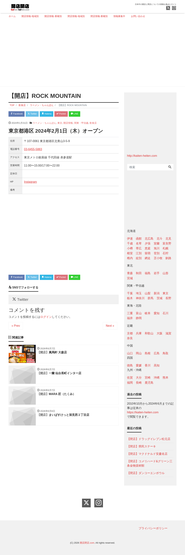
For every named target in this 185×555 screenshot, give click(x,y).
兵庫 (139, 333)
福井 (130, 318)
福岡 (130, 382)
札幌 (165, 248)
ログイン (46, 319)
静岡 (139, 318)
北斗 (159, 238)
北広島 (149, 238)
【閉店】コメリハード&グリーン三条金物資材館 (149, 463)
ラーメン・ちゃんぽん (44, 123)
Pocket (67, 114)
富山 (139, 313)
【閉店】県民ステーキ (141, 446)
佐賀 (130, 377)
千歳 (130, 243)
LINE (82, 114)
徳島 (130, 365)
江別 (139, 253)
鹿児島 (149, 382)
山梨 (147, 293)
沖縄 (157, 377)
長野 (168, 298)
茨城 (159, 298)
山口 (130, 353)
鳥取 (165, 353)
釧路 (168, 258)
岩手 (157, 273)
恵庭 (147, 248)
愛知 (157, 313)
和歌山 (149, 333)
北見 (168, 238)
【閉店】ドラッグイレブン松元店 (148, 438)
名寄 (139, 243)
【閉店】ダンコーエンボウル (146, 473)
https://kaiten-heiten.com (142, 412)
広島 (157, 353)
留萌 (147, 253)
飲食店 (93, 123)
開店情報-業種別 (53, 16)
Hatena (51, 114)
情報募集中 (119, 16)
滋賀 (168, 333)
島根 (147, 353)
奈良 (130, 338)
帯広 (139, 248)
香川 (147, 365)
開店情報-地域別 (30, 16)
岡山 (139, 353)
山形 (165, 273)
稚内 (130, 258)
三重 (130, 313)
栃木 (130, 298)
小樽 (130, 248)
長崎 (139, 382)
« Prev (16, 328)
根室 (130, 253)
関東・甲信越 (81, 123)
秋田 (139, 273)
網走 (147, 258)
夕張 (147, 243)
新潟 (157, 293)
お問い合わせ (138, 16)
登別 (157, 253)
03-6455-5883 (33, 149)
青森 (130, 273)
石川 (165, 313)
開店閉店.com (87, 542)
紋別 (139, 258)
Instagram (30, 182)
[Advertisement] (91, 53)
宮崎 (147, 377)
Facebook (17, 114)
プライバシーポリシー (153, 528)
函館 (139, 238)
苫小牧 (158, 258)
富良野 (167, 243)
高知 (157, 365)
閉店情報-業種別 (99, 16)
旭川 (157, 248)
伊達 (130, 238)
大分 (139, 377)
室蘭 (157, 243)
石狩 (165, 253)
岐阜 (147, 313)
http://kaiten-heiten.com (142, 155)
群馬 (150, 298)
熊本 (165, 377)
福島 (147, 273)
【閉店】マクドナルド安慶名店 (147, 453)
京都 (130, 333)
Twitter (35, 114)
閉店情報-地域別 (76, 16)
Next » (110, 328)
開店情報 (68, 123)
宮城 (130, 278)
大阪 (159, 333)
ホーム (12, 16)
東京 (59, 123)
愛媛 (139, 365)
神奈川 (140, 298)
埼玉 (139, 293)
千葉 (130, 293)
